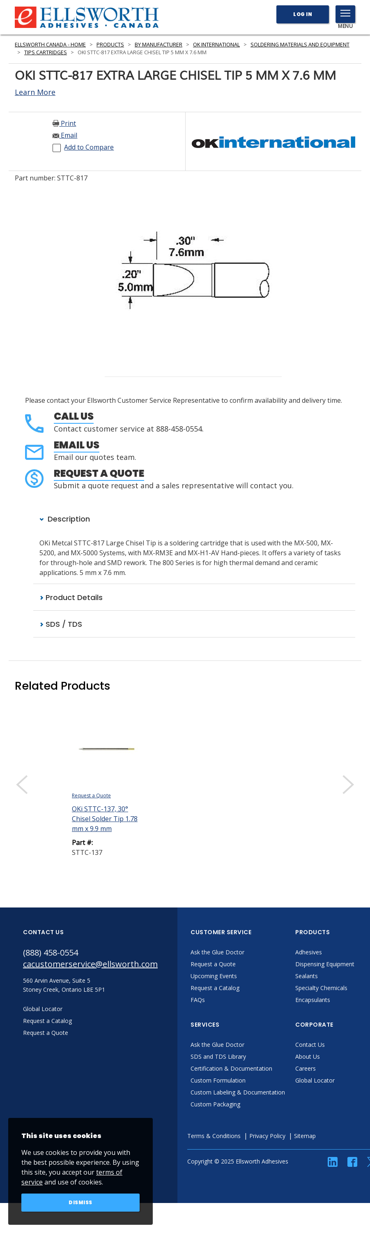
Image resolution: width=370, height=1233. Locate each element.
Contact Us (310, 1044)
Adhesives (308, 952)
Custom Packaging (215, 1104)
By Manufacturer (158, 44)
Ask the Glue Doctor (217, 952)
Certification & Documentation (231, 1068)
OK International (216, 44)
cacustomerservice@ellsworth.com (90, 964)
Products (110, 44)
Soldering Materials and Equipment (299, 44)
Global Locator (315, 1080)
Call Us (74, 416)
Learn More (35, 92)
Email (65, 135)
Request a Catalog (215, 988)
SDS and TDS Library (218, 1056)
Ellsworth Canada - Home (50, 44)
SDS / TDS (60, 624)
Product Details (71, 597)
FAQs (198, 1000)
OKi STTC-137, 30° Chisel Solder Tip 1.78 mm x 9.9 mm (105, 818)
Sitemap (305, 1136)
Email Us (76, 445)
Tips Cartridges (45, 52)
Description (64, 519)
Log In (302, 14)
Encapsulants (312, 1000)
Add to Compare (89, 147)
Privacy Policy (267, 1136)
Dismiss (80, 1202)
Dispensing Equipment (324, 964)
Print (64, 123)
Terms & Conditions (214, 1136)
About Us (307, 1056)
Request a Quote (99, 473)
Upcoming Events (214, 976)
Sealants (306, 976)
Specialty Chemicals (321, 988)
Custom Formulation (218, 1080)
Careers (305, 1068)
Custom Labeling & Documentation (238, 1092)
